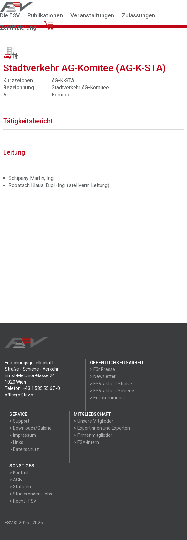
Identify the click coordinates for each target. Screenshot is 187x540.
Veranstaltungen (92, 15)
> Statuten (20, 486)
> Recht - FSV (22, 501)
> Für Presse (102, 369)
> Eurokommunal (107, 397)
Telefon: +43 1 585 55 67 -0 (32, 388)
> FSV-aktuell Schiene (112, 390)
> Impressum (22, 435)
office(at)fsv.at (20, 394)
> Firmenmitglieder (93, 435)
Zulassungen (138, 15)
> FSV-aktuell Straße (111, 383)
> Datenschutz (24, 449)
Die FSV (10, 15)
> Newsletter (103, 376)
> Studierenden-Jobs (30, 493)
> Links (16, 442)
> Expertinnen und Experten (102, 428)
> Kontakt (19, 472)
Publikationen (45, 15)
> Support (19, 421)
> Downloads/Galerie (30, 428)
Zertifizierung (18, 27)
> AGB (15, 479)
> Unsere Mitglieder (93, 421)
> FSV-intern (86, 442)
